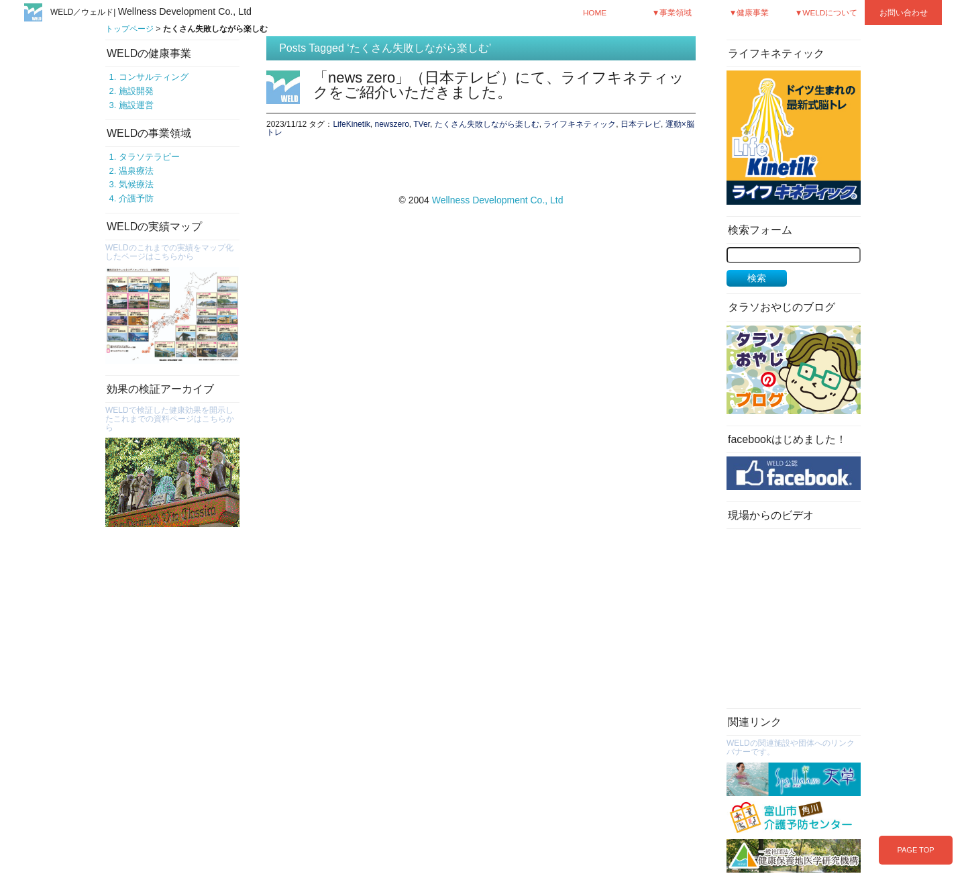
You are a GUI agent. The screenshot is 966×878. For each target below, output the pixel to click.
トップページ (129, 29)
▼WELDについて (826, 12)
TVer (421, 124)
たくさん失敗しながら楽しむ (487, 124)
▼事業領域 (672, 12)
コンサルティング (154, 77)
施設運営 (136, 105)
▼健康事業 (749, 12)
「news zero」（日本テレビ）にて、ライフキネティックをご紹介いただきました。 (498, 85)
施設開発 (136, 91)
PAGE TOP (915, 850)
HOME (594, 12)
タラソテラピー (149, 157)
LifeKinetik (351, 124)
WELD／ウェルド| (151, 12)
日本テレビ (641, 124)
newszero (391, 124)
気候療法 (136, 184)
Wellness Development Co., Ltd (498, 200)
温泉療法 (136, 171)
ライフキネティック (579, 124)
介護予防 (136, 198)
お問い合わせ (903, 12)
